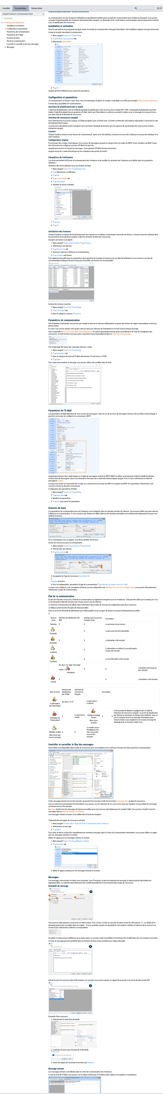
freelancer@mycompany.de (147, 101)
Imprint (104, 1085)
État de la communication (16, 36)
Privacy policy (146, 1091)
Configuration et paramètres (16, 23)
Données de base (13, 33)
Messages (9, 42)
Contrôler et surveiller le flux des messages (23, 39)
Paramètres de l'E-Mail (15, 30)
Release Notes (36, 3)
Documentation (20, 3)
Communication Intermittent (12, 17)
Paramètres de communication (18, 27)
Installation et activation (15, 20)
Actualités (6, 3)
